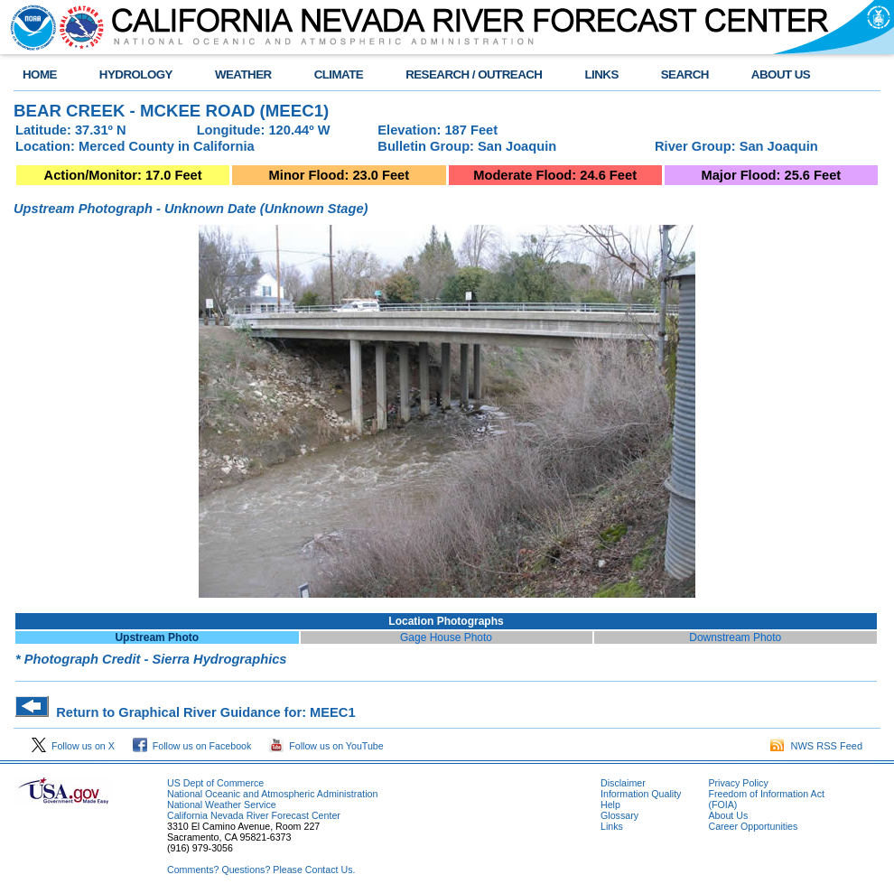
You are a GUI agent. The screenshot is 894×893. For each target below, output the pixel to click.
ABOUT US (780, 74)
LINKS (601, 74)
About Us (728, 815)
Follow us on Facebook (192, 745)
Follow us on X (73, 745)
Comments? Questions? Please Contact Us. (261, 869)
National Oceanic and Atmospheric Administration (272, 793)
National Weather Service (221, 804)
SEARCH (685, 74)
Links (612, 826)
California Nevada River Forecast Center (253, 815)
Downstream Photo (735, 637)
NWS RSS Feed (816, 745)
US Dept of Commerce (215, 782)
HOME (40, 74)
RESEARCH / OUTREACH (473, 74)
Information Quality (641, 793)
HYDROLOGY (135, 74)
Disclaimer (623, 782)
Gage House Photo (446, 637)
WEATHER (243, 74)
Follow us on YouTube (326, 745)
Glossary (619, 815)
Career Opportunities (752, 826)
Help (610, 804)
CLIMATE (339, 74)
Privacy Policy (738, 782)
